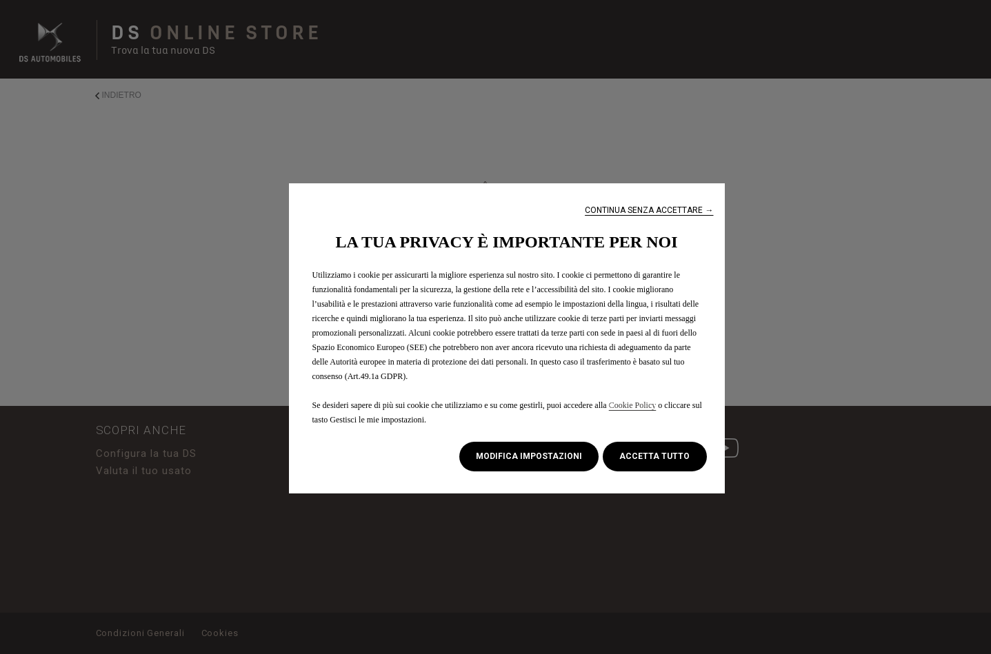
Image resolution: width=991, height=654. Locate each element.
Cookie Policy (633, 405)
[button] (649, 210)
